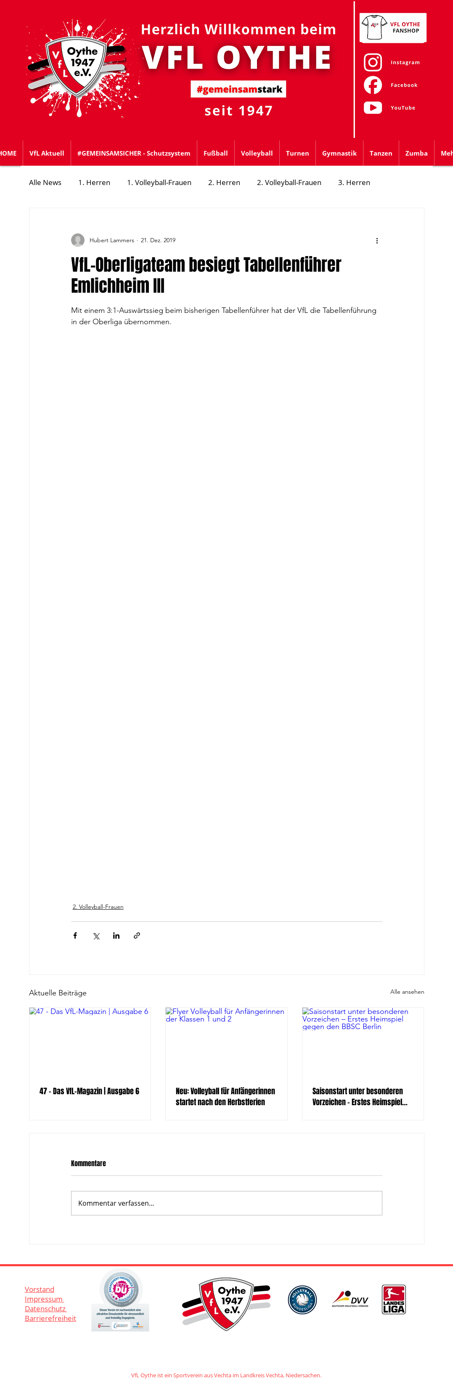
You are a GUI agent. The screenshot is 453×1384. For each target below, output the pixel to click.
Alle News (45, 182)
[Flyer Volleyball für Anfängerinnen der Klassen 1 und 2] (226, 1042)
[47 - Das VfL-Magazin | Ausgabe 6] (90, 1042)
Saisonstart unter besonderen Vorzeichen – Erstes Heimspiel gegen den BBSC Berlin (358, 1097)
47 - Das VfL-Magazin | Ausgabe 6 (89, 1091)
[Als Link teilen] (137, 935)
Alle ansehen (407, 991)
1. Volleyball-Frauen (159, 182)
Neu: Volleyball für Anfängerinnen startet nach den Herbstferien (225, 1097)
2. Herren (224, 182)
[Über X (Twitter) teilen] (96, 935)
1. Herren (94, 182)
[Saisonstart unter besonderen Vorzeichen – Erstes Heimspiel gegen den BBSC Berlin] (363, 1042)
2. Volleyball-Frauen (289, 182)
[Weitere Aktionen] (377, 240)
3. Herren (354, 182)
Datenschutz (46, 1308)
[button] (215, 153)
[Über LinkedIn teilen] (116, 935)
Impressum (44, 1299)
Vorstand (39, 1289)
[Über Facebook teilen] (75, 935)
